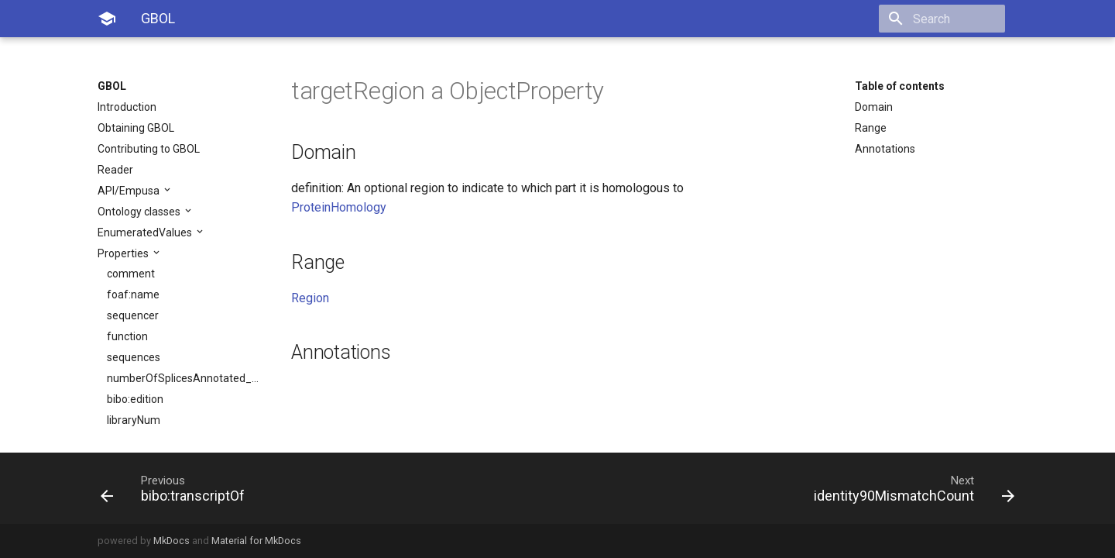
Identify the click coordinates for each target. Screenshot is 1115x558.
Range (871, 128)
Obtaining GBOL (136, 128)
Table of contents (900, 86)
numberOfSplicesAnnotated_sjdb (183, 378)
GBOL (112, 86)
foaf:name (133, 294)
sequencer (133, 315)
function (127, 336)
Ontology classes (140, 211)
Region (310, 298)
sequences (133, 357)
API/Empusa (130, 190)
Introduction (127, 107)
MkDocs (171, 540)
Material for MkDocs (256, 540)
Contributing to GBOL (149, 149)
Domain (874, 107)
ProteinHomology (338, 207)
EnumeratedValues (146, 232)
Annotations (885, 149)
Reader (115, 170)
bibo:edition (135, 399)
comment (131, 273)
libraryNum (133, 420)
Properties (124, 253)
